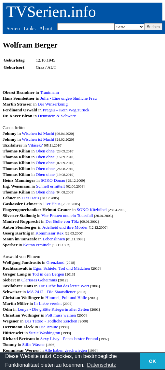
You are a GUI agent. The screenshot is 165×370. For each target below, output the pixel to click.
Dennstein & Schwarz (57, 115)
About (45, 28)
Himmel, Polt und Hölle (66, 297)
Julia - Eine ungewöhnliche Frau (68, 98)
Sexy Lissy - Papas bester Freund (69, 338)
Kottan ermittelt (37, 244)
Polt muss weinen (60, 315)
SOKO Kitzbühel (92, 209)
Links (29, 28)
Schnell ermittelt (50, 186)
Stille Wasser (33, 344)
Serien (13, 28)
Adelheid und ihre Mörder (65, 227)
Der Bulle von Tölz (62, 221)
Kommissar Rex (49, 233)
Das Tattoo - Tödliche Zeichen (50, 321)
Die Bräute (48, 326)
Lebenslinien (54, 238)
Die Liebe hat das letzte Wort (63, 285)
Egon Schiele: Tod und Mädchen (61, 268)
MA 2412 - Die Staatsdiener (51, 291)
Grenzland (55, 262)
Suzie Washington (44, 332)
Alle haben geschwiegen (66, 350)
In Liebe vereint (48, 303)
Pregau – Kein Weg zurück (66, 109)
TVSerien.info (51, 11)
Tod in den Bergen (48, 274)
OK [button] (152, 361)
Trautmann (49, 92)
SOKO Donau (53, 180)
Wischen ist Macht (38, 133)
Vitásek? (35, 145)
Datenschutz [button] (101, 365)
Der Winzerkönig (53, 104)
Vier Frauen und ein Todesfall (67, 215)
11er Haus (30, 197)
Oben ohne (45, 151)
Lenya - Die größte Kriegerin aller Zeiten (53, 309)
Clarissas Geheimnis (39, 280)
